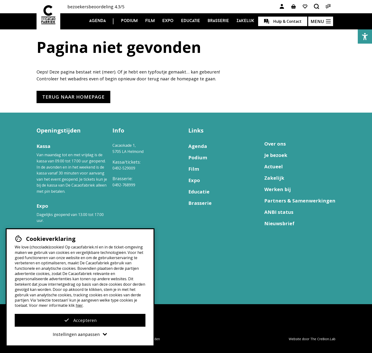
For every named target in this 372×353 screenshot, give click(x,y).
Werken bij (277, 189)
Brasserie (218, 21)
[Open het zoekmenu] (316, 6)
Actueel (273, 166)
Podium (129, 21)
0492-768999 (123, 185)
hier (79, 305)
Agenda (97, 21)
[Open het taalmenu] (328, 6)
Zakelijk (245, 21)
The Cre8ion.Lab (322, 339)
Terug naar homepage (73, 97)
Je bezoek (275, 155)
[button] (365, 36)
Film (150, 21)
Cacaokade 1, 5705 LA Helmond (128, 148)
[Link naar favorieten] (305, 6)
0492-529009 (123, 168)
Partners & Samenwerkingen (299, 200)
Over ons (275, 144)
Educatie (190, 21)
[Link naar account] (282, 6)
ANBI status (278, 212)
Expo (167, 21)
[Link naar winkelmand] (293, 6)
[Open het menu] (320, 21)
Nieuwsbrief (279, 223)
